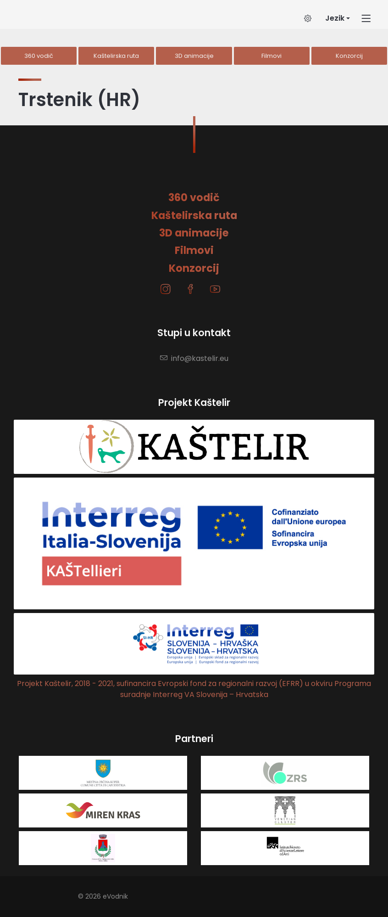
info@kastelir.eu (194, 358)
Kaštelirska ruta (116, 56)
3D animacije (194, 56)
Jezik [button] (334, 18)
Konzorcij (349, 56)
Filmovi (271, 56)
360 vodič (38, 56)
